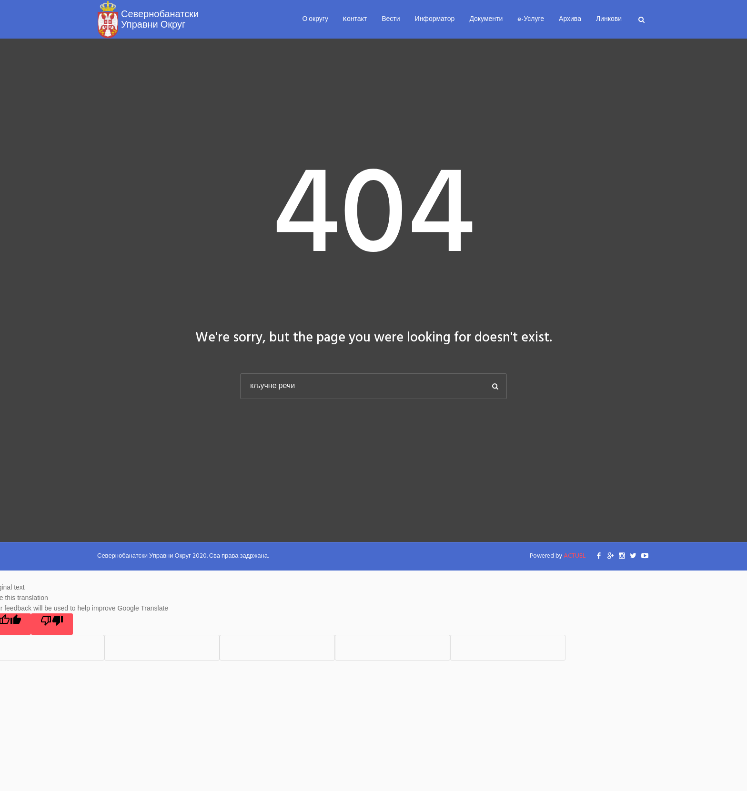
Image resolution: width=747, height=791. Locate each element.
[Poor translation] (52, 624)
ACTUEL (574, 556)
